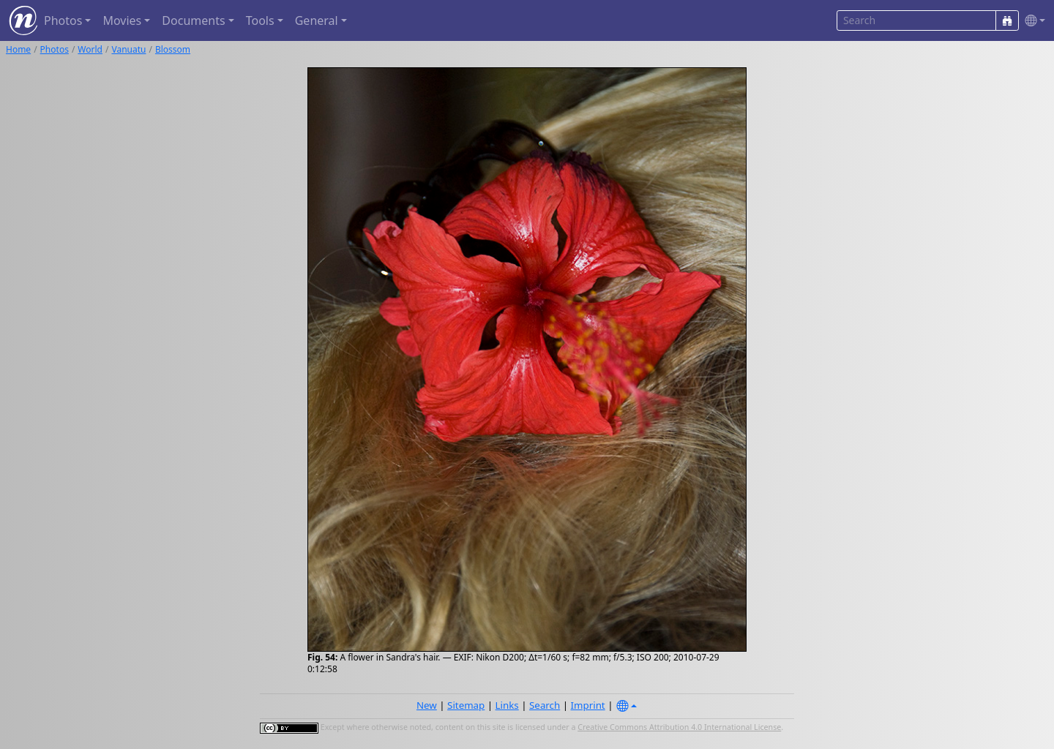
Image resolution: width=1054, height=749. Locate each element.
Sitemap (466, 705)
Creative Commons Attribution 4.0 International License (679, 727)
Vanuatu (128, 49)
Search (544, 705)
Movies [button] (121, 20)
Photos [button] (63, 20)
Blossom (172, 49)
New (426, 705)
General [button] (316, 20)
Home (18, 49)
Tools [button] (260, 20)
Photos (54, 49)
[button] (1032, 20)
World (90, 49)
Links (507, 705)
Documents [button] (193, 20)
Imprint (588, 705)
